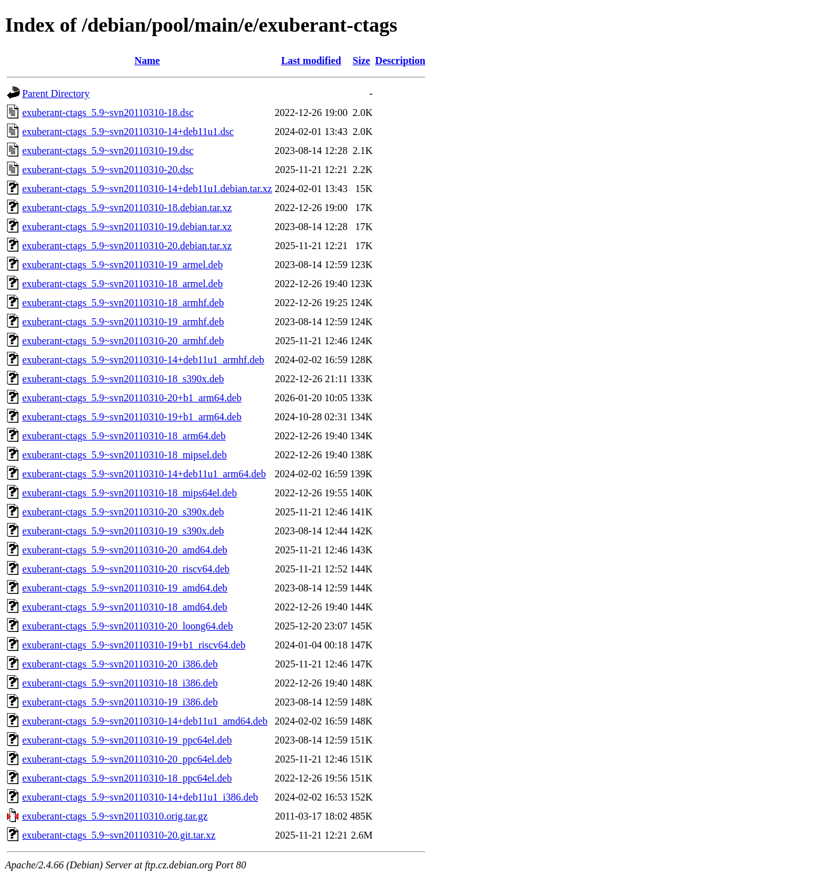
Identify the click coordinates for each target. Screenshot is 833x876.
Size (361, 60)
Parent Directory (55, 93)
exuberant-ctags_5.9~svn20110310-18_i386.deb (119, 683)
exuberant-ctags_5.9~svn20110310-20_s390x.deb (123, 511)
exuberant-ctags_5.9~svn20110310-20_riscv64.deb (125, 569)
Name (147, 60)
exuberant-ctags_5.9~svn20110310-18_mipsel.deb (124, 454)
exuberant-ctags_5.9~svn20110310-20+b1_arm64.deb (132, 397)
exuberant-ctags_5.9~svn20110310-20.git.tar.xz (119, 835)
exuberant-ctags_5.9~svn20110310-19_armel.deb (122, 264)
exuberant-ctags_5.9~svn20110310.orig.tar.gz (114, 816)
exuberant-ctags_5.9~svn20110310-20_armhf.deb (123, 340)
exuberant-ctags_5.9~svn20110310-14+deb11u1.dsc (128, 131)
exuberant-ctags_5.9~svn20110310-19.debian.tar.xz (127, 226)
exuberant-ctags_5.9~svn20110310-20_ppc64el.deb (127, 759)
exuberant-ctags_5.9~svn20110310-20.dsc (107, 169)
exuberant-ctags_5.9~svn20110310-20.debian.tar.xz (127, 245)
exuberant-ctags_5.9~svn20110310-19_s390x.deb (123, 530)
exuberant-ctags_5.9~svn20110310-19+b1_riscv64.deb (133, 645)
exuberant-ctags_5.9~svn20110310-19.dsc (107, 150)
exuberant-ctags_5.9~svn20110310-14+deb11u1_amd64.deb (145, 721)
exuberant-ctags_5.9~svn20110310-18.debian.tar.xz (127, 207)
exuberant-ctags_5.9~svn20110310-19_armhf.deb (123, 321)
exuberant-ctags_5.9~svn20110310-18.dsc (107, 112)
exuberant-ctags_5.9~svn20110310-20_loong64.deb (127, 626)
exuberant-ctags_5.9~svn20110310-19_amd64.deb (125, 588)
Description (400, 60)
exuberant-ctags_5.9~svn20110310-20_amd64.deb (125, 549)
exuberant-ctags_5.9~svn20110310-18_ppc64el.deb (127, 778)
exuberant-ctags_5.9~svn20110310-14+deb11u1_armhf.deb (143, 359)
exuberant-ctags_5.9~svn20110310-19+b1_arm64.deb (132, 416)
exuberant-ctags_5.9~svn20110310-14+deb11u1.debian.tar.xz (147, 188)
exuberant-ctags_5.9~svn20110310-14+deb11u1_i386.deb (140, 797)
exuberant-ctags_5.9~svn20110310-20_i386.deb (119, 664)
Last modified (311, 60)
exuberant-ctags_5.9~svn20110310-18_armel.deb (122, 283)
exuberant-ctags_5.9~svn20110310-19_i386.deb (119, 702)
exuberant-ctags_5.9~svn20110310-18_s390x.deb (123, 378)
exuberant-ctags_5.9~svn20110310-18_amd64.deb (125, 607)
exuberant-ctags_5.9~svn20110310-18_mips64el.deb (129, 492)
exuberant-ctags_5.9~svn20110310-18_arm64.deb (124, 435)
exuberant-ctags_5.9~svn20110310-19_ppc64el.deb (127, 740)
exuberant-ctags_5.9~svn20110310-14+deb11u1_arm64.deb (144, 473)
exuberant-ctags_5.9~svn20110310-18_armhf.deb (123, 302)
